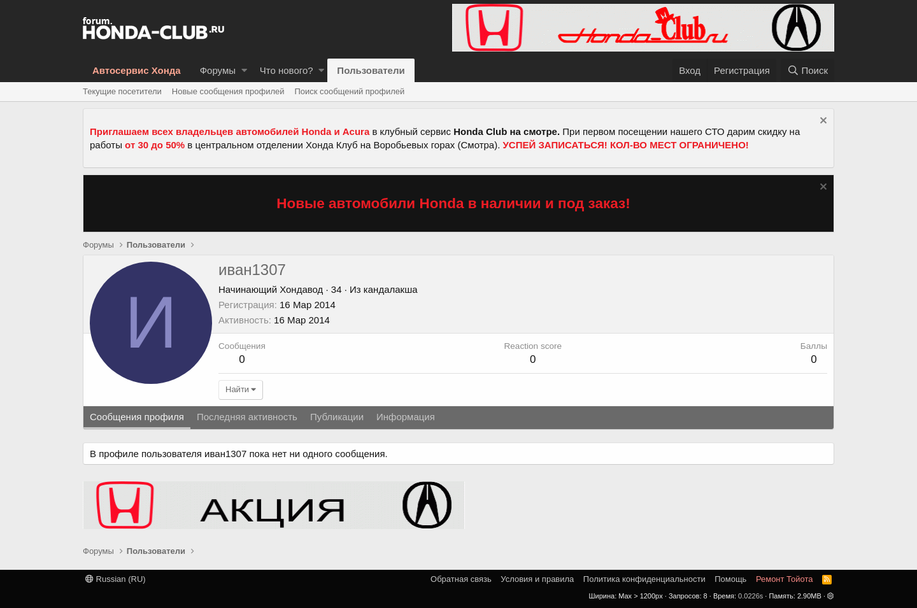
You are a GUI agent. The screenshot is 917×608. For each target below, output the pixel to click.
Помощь (730, 579)
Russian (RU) (115, 579)
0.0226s (750, 596)
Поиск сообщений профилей (349, 91)
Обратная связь (461, 579)
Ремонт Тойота (784, 579)
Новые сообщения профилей (228, 91)
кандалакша (391, 289)
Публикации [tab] (337, 416)
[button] (244, 70)
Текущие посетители (122, 91)
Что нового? (286, 70)
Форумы (218, 70)
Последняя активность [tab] (247, 416)
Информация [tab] (405, 416)
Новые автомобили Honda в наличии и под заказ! (453, 203)
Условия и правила (537, 579)
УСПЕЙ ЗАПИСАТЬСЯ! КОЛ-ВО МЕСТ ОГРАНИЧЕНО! (626, 144)
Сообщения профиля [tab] (137, 416)
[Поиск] (807, 70)
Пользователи (370, 70)
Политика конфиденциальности (644, 579)
